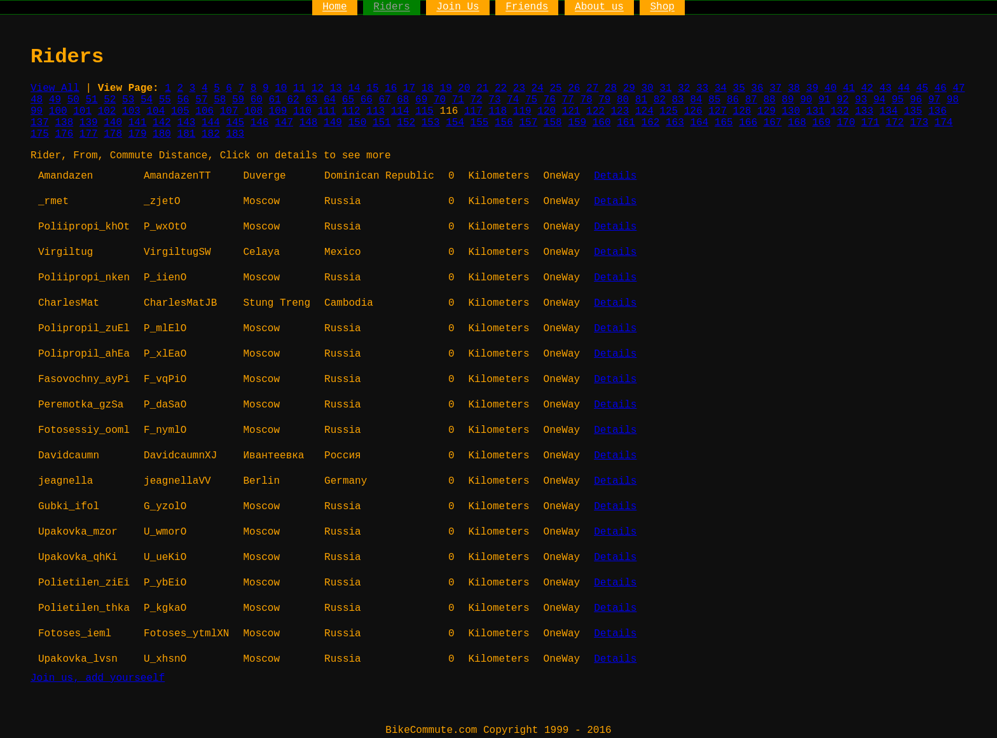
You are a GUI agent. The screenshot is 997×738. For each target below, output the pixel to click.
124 (644, 111)
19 (446, 88)
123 (620, 111)
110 (302, 111)
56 (183, 100)
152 (406, 122)
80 (623, 100)
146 (260, 122)
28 (611, 88)
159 (577, 122)
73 (494, 100)
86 (733, 100)
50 (73, 100)
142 (162, 122)
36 (757, 88)
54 (147, 100)
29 (629, 88)
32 (684, 88)
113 (375, 111)
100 (58, 111)
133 (864, 111)
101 (82, 111)
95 (897, 100)
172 (895, 122)
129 (766, 111)
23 (519, 88)
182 (211, 134)
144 (211, 122)
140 (113, 122)
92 (843, 100)
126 (693, 111)
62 (293, 100)
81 (641, 100)
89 (787, 100)
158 (553, 122)
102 (107, 111)
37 (775, 88)
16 (391, 88)
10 (281, 88)
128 (742, 111)
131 (815, 111)
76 (550, 100)
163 (675, 122)
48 (37, 100)
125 (668, 111)
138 (64, 122)
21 (482, 88)
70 (440, 100)
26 (574, 88)
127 (717, 111)
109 (278, 111)
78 (586, 100)
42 (867, 88)
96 (916, 100)
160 (602, 122)
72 (477, 100)
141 (137, 122)
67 (384, 100)
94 (879, 100)
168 (797, 122)
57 (201, 100)
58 (220, 100)
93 (861, 100)
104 (156, 111)
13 (336, 88)
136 (937, 111)
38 (794, 88)
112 (351, 111)
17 (409, 88)
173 (919, 122)
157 (528, 122)
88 (770, 100)
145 (235, 122)
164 (699, 122)
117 (473, 111)
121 (571, 111)
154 (455, 122)
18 (428, 88)
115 (424, 111)
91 (824, 100)
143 (186, 122)
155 (480, 122)
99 (37, 111)
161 (626, 122)
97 (934, 100)
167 (773, 122)
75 (531, 100)
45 (922, 88)
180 (162, 134)
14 (354, 88)
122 (595, 111)
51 (91, 100)
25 (555, 88)
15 (372, 88)
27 (592, 88)
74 (513, 100)
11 (299, 88)
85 (714, 100)
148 (308, 122)
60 (257, 100)
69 (421, 100)
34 (721, 88)
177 (88, 134)
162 (651, 122)
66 (367, 100)
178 (113, 134)
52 (110, 100)
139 (88, 122)
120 (546, 111)
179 (137, 134)
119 (522, 111)
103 (131, 111)
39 (812, 88)
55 (165, 100)
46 (940, 88)
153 (431, 122)
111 (326, 111)
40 (831, 88)
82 (660, 100)
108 (253, 111)
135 (913, 111)
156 (504, 122)
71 (458, 100)
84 (696, 100)
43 (885, 88)
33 (702, 88)
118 (497, 111)
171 (870, 122)
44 (904, 88)
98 (953, 100)
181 (186, 134)
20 (464, 88)
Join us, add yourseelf (98, 678)
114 (400, 111)
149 (333, 122)
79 (604, 100)
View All (55, 88)
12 (318, 88)
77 (568, 100)
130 (790, 111)
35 (739, 88)
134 (888, 111)
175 (40, 134)
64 (330, 100)
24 (538, 88)
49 (55, 100)
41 (848, 88)
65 (348, 100)
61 (275, 100)
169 (822, 122)
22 (501, 88)
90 (806, 100)
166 (748, 122)
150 (357, 122)
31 (665, 88)
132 (839, 111)
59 (238, 100)
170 (846, 122)
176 (64, 134)
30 (647, 88)
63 (311, 100)
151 (382, 122)
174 (944, 122)
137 (40, 122)
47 (958, 88)
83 (677, 100)
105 (180, 111)
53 (128, 100)
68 (403, 100)
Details (615, 176)
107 (229, 111)
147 (284, 122)
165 (724, 122)
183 (235, 134)
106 (204, 111)
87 (751, 100)
